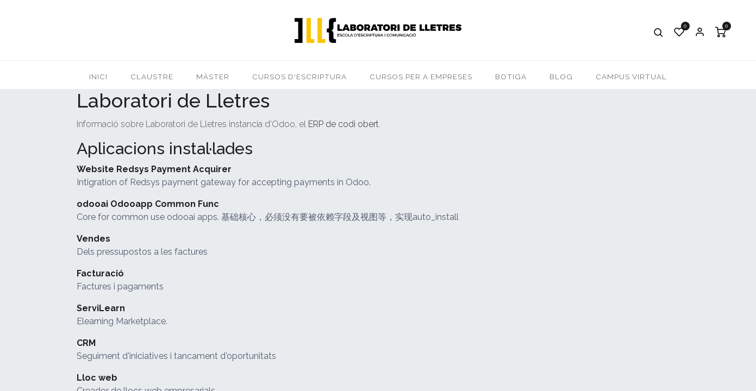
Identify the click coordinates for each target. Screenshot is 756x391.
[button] (659, 32)
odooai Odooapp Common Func (148, 204)
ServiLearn (101, 308)
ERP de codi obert (343, 124)
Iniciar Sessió (700, 32)
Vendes (93, 239)
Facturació (100, 273)
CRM (86, 343)
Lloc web (97, 378)
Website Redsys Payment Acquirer (154, 169)
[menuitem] (98, 77)
